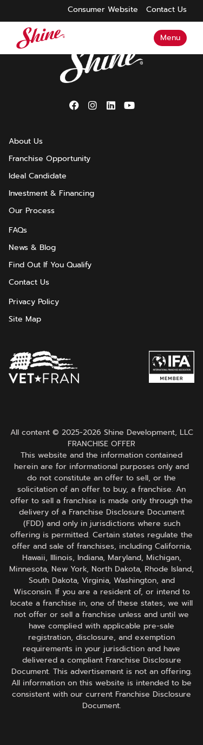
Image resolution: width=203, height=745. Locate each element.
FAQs (18, 230)
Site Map (25, 319)
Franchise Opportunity (49, 158)
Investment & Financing (51, 193)
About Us (26, 141)
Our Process (32, 210)
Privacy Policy (34, 302)
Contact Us (29, 282)
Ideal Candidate (38, 176)
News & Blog (32, 247)
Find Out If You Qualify (50, 265)
